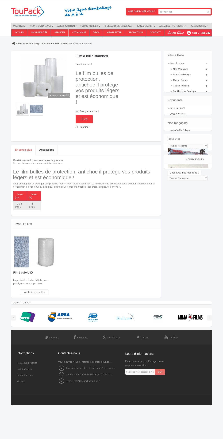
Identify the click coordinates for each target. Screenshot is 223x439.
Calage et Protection (44, 43)
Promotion (136, 32)
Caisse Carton (180, 82)
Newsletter (114, 32)
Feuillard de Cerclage (184, 93)
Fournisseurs (177, 304)
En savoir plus (23, 150)
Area (172, 174)
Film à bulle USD (23, 272)
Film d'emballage (182, 76)
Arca (172, 169)
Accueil (19, 32)
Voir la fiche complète (34, 292)
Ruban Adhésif (181, 87)
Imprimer (84, 127)
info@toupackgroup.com (87, 413)
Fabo (173, 191)
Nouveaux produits (27, 395)
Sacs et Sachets (181, 99)
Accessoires (46, 150)
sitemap (21, 414)
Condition (81, 64)
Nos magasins (178, 215)
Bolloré (174, 186)
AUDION (175, 180)
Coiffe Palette (183, 132)
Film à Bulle (62, 43)
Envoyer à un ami (89, 111)
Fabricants (175, 159)
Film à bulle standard (192, 278)
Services (59, 32)
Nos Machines (180, 71)
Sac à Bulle (181, 121)
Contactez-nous (25, 407)
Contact (155, 32)
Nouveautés (39, 32)
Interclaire (181, 115)
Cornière (180, 110)
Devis (96, 32)
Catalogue (79, 32)
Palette (179, 138)
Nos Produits (25, 43)
